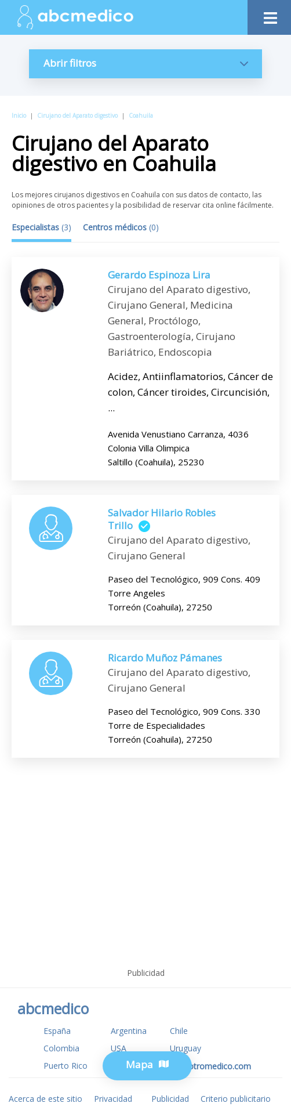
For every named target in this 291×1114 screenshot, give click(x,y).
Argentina (129, 1030)
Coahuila (141, 115)
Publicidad (170, 1098)
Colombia (61, 1048)
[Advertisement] (145, 876)
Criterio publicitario (236, 1098)
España (57, 1030)
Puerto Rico (65, 1065)
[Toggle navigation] (269, 15)
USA (118, 1048)
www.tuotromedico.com (205, 1066)
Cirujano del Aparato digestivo (77, 115)
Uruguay (185, 1048)
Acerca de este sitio (45, 1098)
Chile (179, 1030)
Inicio (19, 115)
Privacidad (113, 1098)
